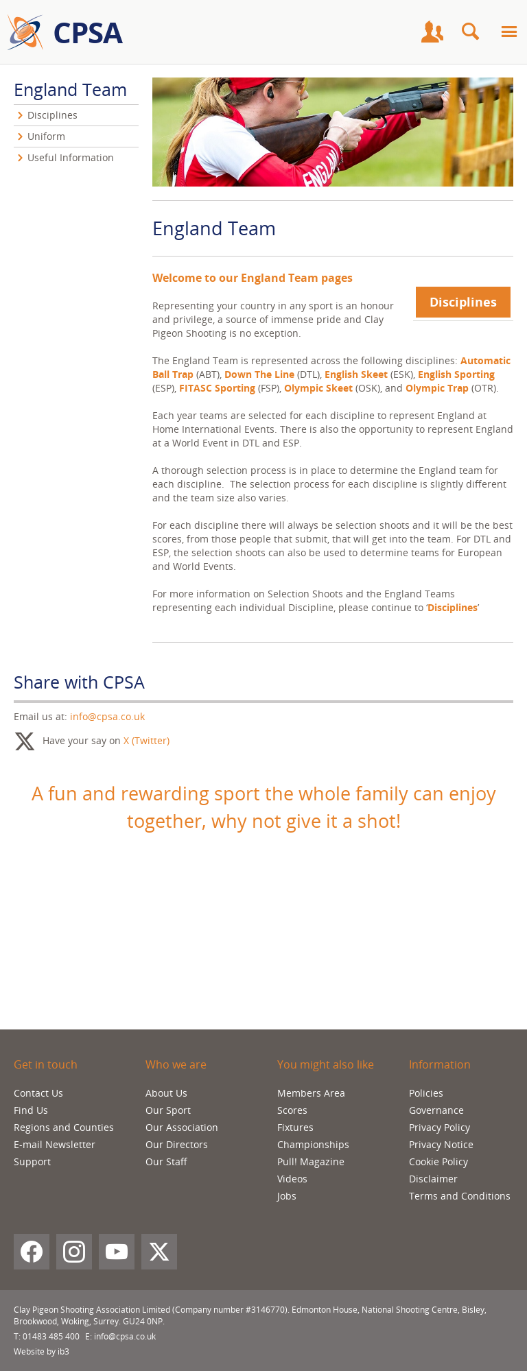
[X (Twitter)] (159, 1251)
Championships (313, 1144)
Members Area (311, 1092)
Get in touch (46, 1064)
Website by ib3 (41, 1351)
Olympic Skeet (318, 387)
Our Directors (176, 1144)
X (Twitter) (146, 740)
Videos (292, 1178)
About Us (166, 1092)
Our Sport (168, 1110)
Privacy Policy (439, 1127)
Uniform (46, 136)
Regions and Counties (64, 1127)
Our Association (181, 1127)
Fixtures (295, 1127)
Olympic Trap (437, 387)
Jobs (286, 1195)
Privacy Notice (441, 1144)
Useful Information (70, 157)
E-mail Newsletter (54, 1144)
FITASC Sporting (217, 387)
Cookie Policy (438, 1161)
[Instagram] (74, 1251)
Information (440, 1064)
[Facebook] (31, 1251)
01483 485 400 (51, 1336)
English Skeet (356, 374)
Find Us (31, 1110)
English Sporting (456, 374)
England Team (70, 89)
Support (32, 1161)
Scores (292, 1110)
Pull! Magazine (310, 1161)
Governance (436, 1110)
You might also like (325, 1064)
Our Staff (166, 1161)
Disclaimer (433, 1178)
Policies (426, 1092)
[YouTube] (116, 1251)
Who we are (176, 1064)
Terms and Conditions (460, 1195)
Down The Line (260, 374)
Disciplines (463, 302)
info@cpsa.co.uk (107, 716)
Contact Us (38, 1092)
